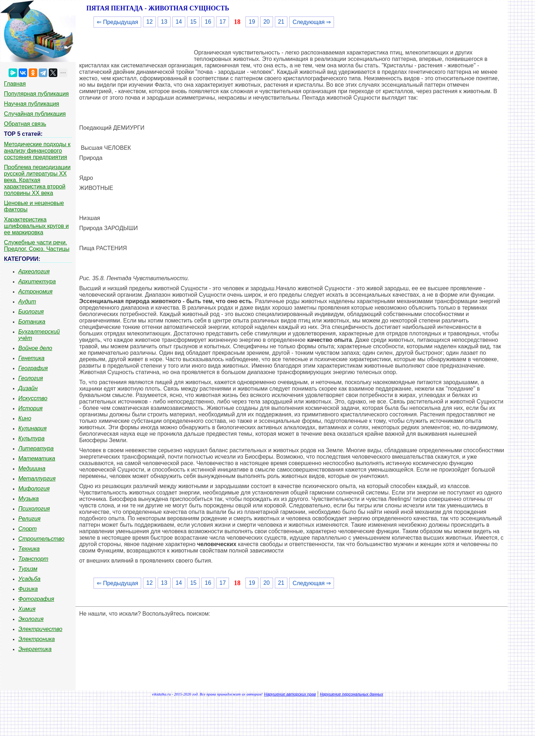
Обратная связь (25, 124)
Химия (26, 609)
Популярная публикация (36, 94)
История (30, 408)
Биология (31, 312)
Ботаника (32, 322)
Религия (29, 519)
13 (164, 22)
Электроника (36, 639)
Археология (34, 271)
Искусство (32, 398)
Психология (34, 509)
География (33, 368)
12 (149, 22)
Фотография (36, 599)
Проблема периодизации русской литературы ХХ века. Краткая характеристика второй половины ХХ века (37, 180)
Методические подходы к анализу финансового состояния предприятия (37, 150)
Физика (28, 589)
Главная (15, 84)
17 (222, 22)
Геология (30, 378)
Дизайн (28, 388)
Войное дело (35, 348)
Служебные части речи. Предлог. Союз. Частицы (37, 245)
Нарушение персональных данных (351, 694)
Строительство (41, 539)
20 (266, 22)
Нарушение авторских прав (290, 694)
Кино (24, 418)
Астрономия (35, 291)
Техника (29, 549)
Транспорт (33, 559)
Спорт (27, 529)
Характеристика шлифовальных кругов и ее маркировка (36, 225)
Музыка (28, 499)
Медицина (32, 468)
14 (179, 22)
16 (208, 22)
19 (252, 22)
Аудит (27, 301)
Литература (36, 448)
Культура (31, 438)
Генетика (31, 358)
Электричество (40, 629)
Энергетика (35, 649)
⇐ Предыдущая (117, 22)
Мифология (34, 489)
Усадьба (29, 579)
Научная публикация (31, 104)
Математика (36, 458)
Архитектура (37, 281)
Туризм (27, 569)
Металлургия (37, 478)
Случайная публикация (35, 114)
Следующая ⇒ (311, 22)
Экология (30, 619)
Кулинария (32, 428)
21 (281, 22)
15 (193, 22)
